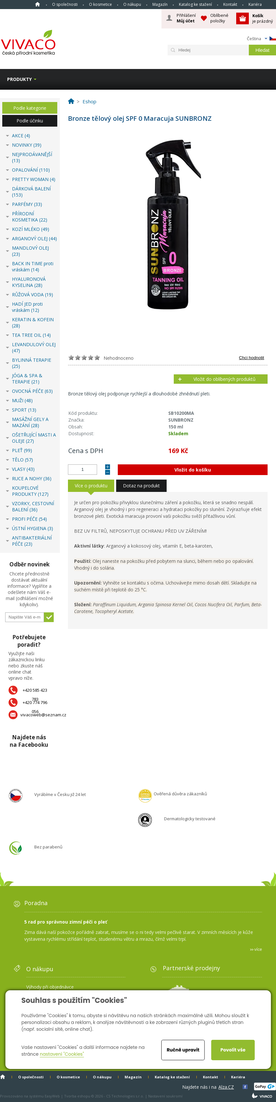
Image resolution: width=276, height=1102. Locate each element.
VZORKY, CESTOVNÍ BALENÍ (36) (33, 506)
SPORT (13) (24, 410)
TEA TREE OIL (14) (31, 335)
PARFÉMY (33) (27, 204)
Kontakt (230, 4)
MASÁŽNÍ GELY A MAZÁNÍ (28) (30, 422)
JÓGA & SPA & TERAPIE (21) (27, 378)
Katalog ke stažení (195, 4)
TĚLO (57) (22, 460)
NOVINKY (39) (26, 145)
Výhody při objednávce (50, 987)
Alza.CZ (226, 1087)
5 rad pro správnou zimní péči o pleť (65, 922)
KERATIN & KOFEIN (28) (33, 322)
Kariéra (255, 4)
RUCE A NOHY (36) (31, 478)
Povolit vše (232, 1050)
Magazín (160, 4)
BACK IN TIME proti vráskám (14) (32, 266)
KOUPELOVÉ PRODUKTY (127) (30, 491)
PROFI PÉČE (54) (29, 519)
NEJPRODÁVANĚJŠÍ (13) (32, 157)
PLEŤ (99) (22, 450)
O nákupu (132, 4)
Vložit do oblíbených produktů (224, 379)
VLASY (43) (23, 469)
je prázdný (262, 18)
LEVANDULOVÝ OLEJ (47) (34, 347)
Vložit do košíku (192, 470)
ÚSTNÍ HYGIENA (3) (32, 528)
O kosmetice (100, 4)
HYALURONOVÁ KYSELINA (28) (29, 282)
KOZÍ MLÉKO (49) (30, 229)
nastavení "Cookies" (62, 1054)
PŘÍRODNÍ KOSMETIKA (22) (29, 216)
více (258, 949)
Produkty (19, 79)
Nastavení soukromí (165, 1096)
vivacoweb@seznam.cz (43, 715)
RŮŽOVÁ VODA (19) (32, 294)
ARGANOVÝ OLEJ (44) (34, 238)
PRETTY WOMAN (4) (33, 179)
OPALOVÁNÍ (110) (31, 170)
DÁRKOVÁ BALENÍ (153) (31, 192)
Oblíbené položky (219, 18)
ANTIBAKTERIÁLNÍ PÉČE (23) (32, 541)
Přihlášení (186, 18)
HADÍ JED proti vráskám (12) (27, 307)
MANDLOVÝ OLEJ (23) (30, 251)
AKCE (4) (21, 135)
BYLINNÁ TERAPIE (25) (31, 363)
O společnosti (65, 4)
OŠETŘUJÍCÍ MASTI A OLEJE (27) (34, 438)
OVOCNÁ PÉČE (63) (32, 391)
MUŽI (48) (22, 400)
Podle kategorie (29, 108)
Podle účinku (30, 121)
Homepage (37, 4)
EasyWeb (52, 1096)
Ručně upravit (183, 1050)
